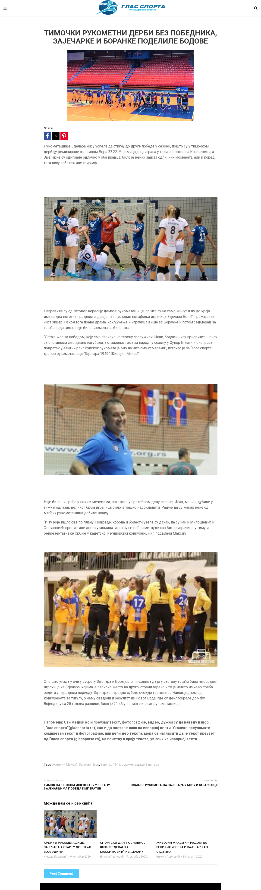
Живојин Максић (65, 764)
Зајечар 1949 (110, 764)
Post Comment (61, 873)
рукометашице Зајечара (140, 764)
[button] (47, 136)
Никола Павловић (55, 856)
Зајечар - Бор (89, 764)
